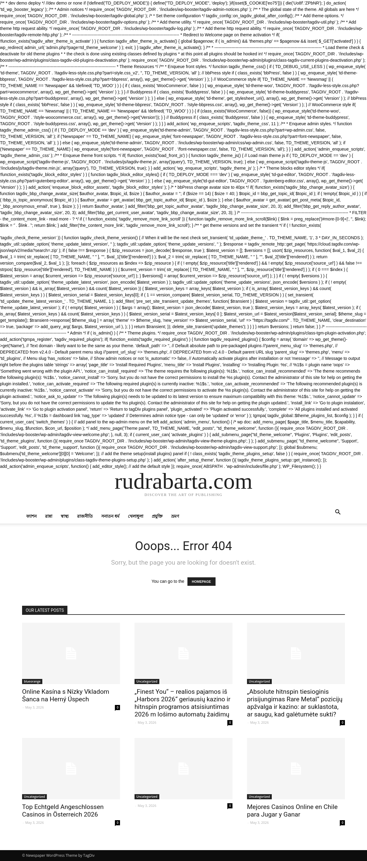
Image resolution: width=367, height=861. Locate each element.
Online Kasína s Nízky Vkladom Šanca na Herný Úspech (65, 695)
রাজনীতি (85, 516)
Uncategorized (147, 681)
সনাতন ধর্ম (110, 516)
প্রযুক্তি (157, 516)
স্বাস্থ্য (65, 516)
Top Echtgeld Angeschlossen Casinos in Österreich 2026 (63, 810)
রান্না (48, 516)
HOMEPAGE (201, 581)
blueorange (32, 681)
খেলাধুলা (135, 516)
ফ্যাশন (31, 516)
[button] (337, 513)
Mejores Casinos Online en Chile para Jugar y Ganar (292, 810)
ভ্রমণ (175, 516)
